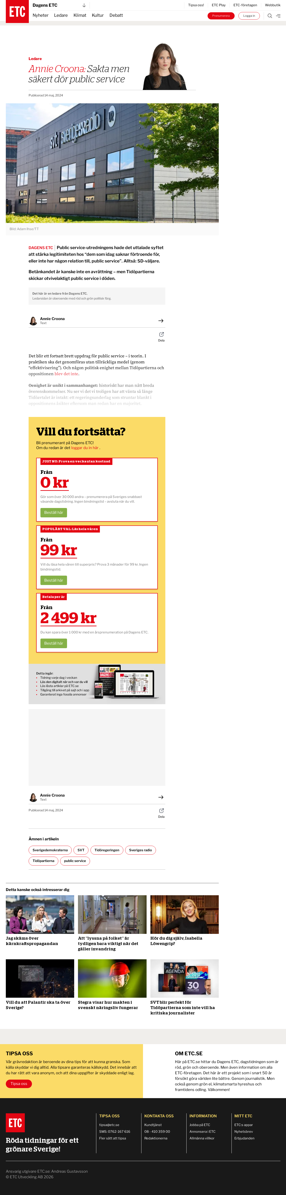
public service (75, 861)
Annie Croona (52, 318)
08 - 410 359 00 (157, 1132)
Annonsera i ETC (202, 1132)
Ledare (61, 15)
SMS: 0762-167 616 (114, 1132)
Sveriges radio (140, 850)
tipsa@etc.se (109, 1125)
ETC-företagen (245, 5)
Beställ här (53, 512)
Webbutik (272, 5)
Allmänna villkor (201, 1138)
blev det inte (66, 374)
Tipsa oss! (196, 5)
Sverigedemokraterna (50, 850)
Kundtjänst (153, 1125)
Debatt (116, 15)
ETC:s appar (243, 1125)
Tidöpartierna (43, 861)
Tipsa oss (19, 1083)
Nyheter (40, 15)
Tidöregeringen (107, 850)
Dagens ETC (59, 5)
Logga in (249, 15)
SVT (81, 850)
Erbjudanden (244, 1138)
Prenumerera (221, 15)
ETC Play (219, 5)
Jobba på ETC (199, 1125)
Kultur (98, 15)
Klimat (80, 15)
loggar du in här (85, 448)
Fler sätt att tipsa (112, 1138)
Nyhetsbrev (243, 1132)
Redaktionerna (155, 1138)
